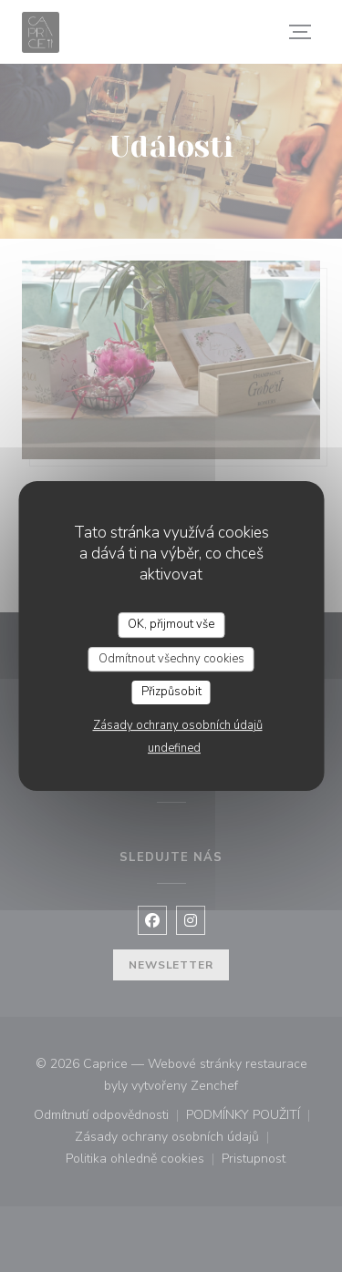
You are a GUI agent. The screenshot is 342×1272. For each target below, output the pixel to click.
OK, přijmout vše (171, 624)
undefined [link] (174, 748)
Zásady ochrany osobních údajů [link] (178, 725)
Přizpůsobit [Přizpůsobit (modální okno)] (171, 691)
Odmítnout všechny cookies (171, 659)
